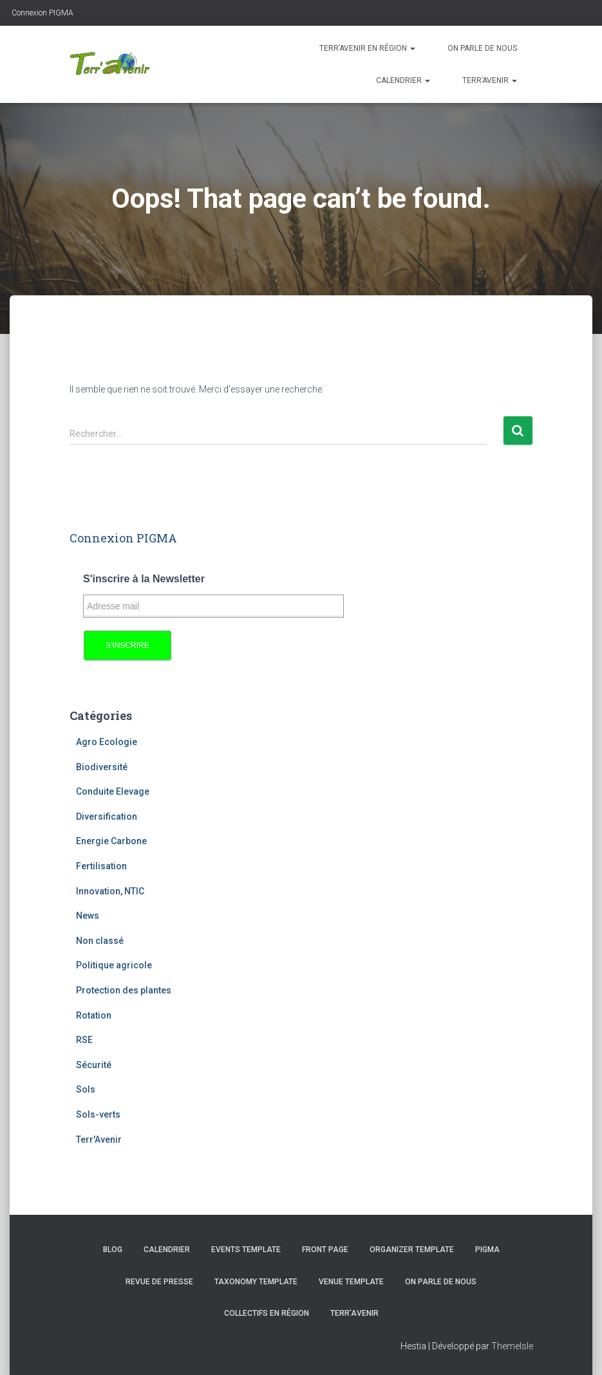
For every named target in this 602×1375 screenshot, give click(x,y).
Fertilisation (101, 866)
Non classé (100, 941)
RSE (84, 1040)
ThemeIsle (512, 1346)
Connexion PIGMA (41, 12)
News (87, 915)
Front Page (325, 1249)
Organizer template (412, 1249)
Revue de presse (159, 1281)
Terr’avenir (489, 80)
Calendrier (403, 80)
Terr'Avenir (99, 1139)
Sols (85, 1089)
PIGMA (487, 1249)
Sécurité (93, 1065)
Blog (112, 1249)
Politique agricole (114, 965)
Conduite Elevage (112, 791)
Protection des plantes (123, 990)
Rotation (93, 1015)
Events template (246, 1249)
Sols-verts (98, 1114)
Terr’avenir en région (367, 48)
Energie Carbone (111, 841)
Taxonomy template (255, 1281)
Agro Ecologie (106, 742)
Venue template (351, 1281)
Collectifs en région (266, 1313)
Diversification (106, 816)
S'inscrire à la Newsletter (144, 578)
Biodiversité (101, 767)
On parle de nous (482, 48)
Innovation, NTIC (110, 891)
